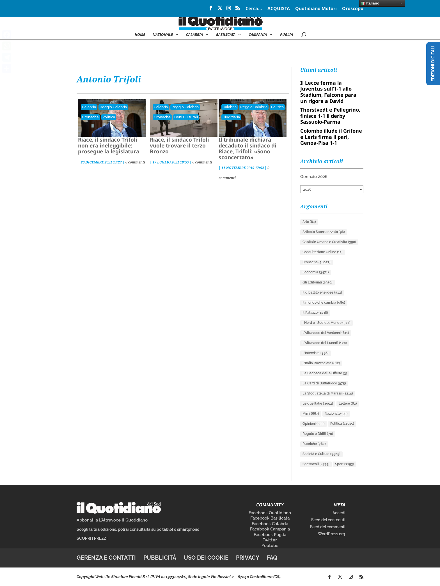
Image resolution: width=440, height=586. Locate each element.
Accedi (339, 513)
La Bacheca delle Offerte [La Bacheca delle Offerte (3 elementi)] (324, 373)
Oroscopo (352, 8)
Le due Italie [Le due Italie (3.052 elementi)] (317, 403)
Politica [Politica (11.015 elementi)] (342, 424)
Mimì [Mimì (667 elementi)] (310, 414)
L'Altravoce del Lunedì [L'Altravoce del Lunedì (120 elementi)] (324, 343)
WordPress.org (331, 534)
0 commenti (135, 162)
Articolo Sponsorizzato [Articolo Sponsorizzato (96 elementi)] (323, 232)
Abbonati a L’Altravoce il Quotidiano (112, 520)
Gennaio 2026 (313, 176)
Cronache (90, 117)
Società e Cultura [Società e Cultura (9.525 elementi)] (321, 454)
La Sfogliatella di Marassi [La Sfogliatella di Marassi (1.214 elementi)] (327, 393)
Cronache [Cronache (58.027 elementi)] (316, 262)
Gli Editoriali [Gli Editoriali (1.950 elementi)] (317, 282)
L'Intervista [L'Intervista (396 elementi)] (315, 353)
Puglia (286, 35)
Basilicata (225, 35)
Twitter (270, 540)
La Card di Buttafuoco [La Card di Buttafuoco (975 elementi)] (324, 383)
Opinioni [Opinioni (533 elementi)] (313, 424)
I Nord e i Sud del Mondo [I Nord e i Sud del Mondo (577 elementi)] (326, 323)
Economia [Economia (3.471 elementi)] (315, 272)
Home (140, 35)
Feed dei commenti (327, 527)
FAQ (272, 557)
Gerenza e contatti (106, 557)
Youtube (270, 545)
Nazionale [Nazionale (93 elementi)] (336, 414)
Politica (108, 117)
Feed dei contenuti (328, 520)
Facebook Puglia (270, 534)
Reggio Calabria (113, 107)
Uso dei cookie (206, 557)
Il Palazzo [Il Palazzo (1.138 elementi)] (315, 313)
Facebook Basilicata (270, 518)
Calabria (194, 35)
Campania (258, 35)
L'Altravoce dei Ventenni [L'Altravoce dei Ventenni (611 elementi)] (325, 333)
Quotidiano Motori (316, 8)
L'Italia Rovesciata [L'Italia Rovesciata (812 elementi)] (321, 363)
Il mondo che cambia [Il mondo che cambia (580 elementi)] (323, 302)
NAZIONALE (163, 35)
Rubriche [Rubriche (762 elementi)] (314, 444)
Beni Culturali (186, 117)
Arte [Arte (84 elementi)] (309, 222)
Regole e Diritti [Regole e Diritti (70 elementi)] (317, 434)
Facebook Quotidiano (270, 512)
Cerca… (254, 8)
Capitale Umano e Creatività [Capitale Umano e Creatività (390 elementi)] (329, 242)
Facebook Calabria (270, 523)
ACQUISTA (278, 8)
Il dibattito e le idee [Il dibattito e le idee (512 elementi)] (322, 292)
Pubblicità (159, 557)
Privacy (247, 557)
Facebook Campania (270, 529)
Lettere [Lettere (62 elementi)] (348, 403)
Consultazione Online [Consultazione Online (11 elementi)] (322, 252)
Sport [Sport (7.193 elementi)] (344, 464)
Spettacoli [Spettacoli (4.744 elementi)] (315, 464)
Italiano (370, 3)
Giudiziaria (231, 117)
